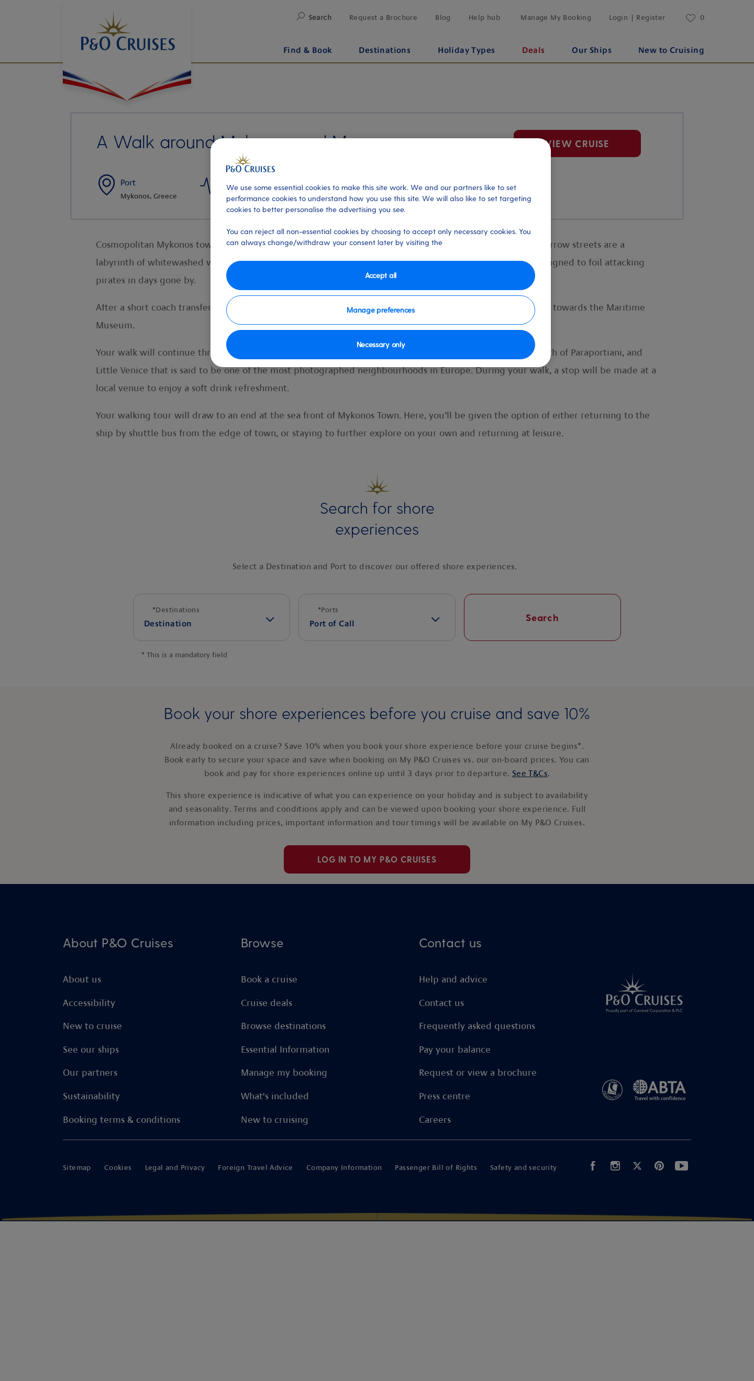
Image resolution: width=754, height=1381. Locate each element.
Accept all (380, 275)
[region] (380, 252)
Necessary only (381, 344)
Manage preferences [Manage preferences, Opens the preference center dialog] (380, 309)
